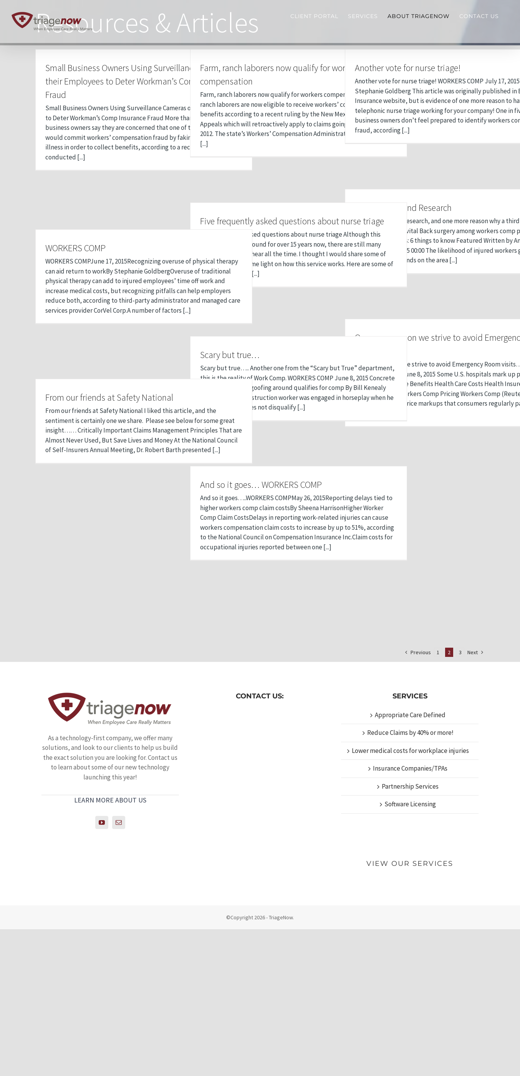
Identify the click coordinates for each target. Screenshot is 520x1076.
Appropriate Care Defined (410, 861)
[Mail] (118, 969)
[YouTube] (101, 969)
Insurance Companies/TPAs (410, 915)
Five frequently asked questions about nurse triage (292, 221)
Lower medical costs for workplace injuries (410, 897)
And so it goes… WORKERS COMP (261, 485)
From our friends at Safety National (109, 397)
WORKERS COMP (75, 248)
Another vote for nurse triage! (407, 68)
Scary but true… (230, 355)
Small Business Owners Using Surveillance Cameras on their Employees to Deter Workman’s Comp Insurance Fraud (143, 81)
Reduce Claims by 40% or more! (410, 879)
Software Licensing (410, 951)
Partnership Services (410, 933)
